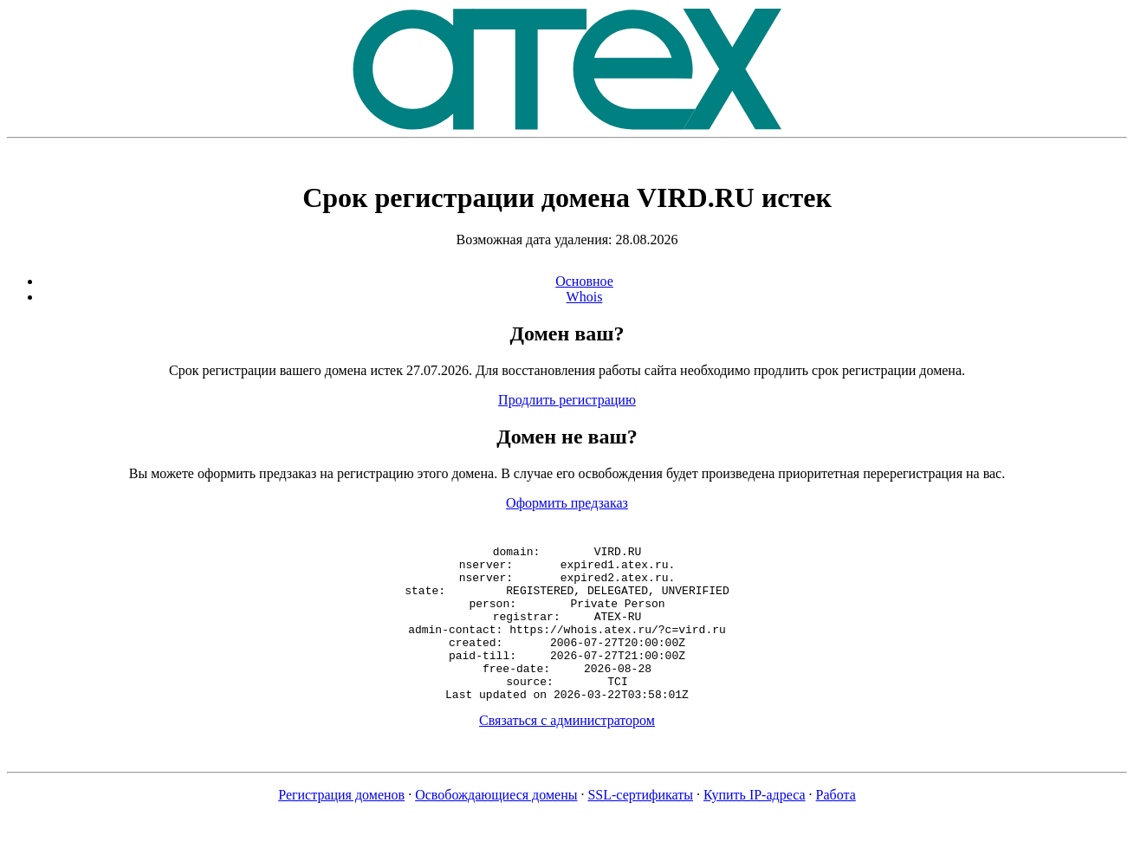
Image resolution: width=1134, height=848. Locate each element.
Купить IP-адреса (754, 826)
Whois (585, 296)
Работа (836, 826)
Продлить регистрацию (567, 399)
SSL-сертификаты (640, 826)
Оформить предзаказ (567, 502)
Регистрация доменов (341, 826)
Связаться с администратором (567, 751)
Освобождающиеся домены (496, 826)
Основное (584, 281)
